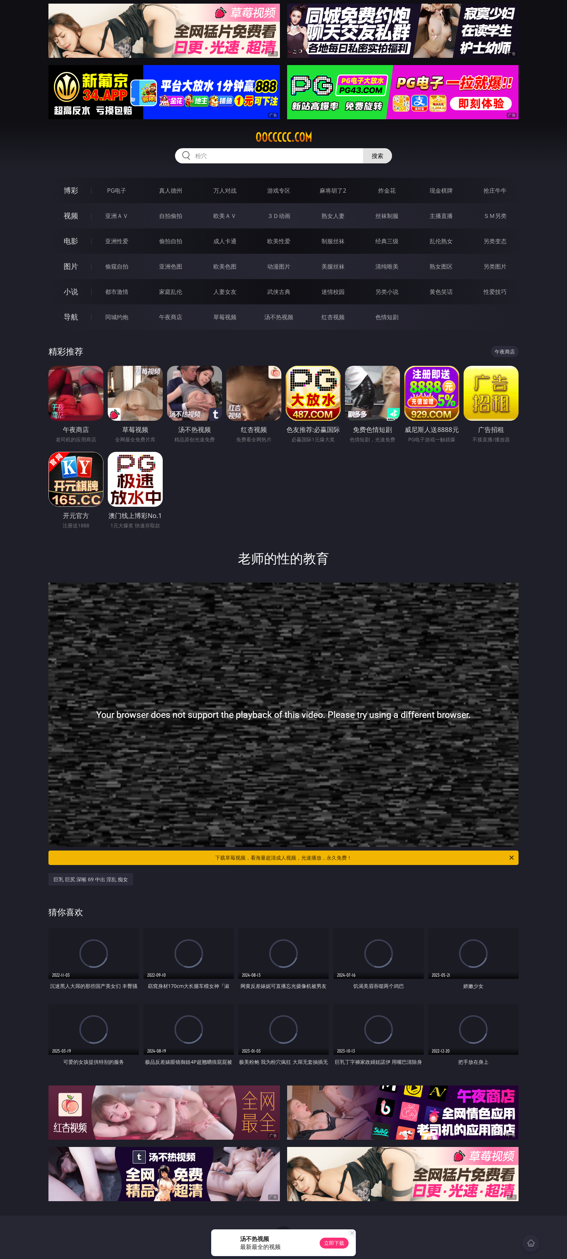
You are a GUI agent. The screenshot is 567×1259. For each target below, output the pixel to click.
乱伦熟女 (441, 241)
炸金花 (387, 190)
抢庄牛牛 (495, 190)
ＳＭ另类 (495, 216)
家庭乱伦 (170, 292)
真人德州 (170, 190)
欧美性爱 (278, 241)
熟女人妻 (333, 216)
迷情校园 (333, 292)
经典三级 (386, 241)
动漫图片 (278, 266)
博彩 (71, 190)
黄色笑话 (441, 292)
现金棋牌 (441, 190)
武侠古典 (278, 292)
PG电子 (116, 190)
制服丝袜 (333, 241)
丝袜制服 (386, 216)
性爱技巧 (495, 292)
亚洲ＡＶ (116, 216)
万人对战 (224, 190)
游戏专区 (278, 190)
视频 (71, 215)
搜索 (377, 156)
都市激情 (116, 292)
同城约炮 (116, 317)
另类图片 (495, 266)
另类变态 (495, 241)
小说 (71, 291)
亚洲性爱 (116, 241)
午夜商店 (170, 317)
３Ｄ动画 (278, 216)
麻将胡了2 (333, 190)
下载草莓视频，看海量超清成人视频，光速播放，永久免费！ (365, 857)
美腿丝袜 (333, 266)
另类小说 (386, 292)
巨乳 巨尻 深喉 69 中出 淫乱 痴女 (91, 879)
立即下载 (334, 1242)
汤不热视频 (278, 317)
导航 (71, 317)
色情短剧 (386, 317)
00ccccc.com (283, 137)
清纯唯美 (386, 266)
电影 (71, 241)
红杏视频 (333, 317)
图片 (71, 266)
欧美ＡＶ (224, 216)
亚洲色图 (170, 266)
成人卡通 (224, 241)
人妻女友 (224, 292)
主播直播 (441, 216)
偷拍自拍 (170, 241)
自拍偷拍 (170, 216)
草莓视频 (224, 317)
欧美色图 (224, 266)
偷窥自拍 (116, 266)
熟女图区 (441, 266)
